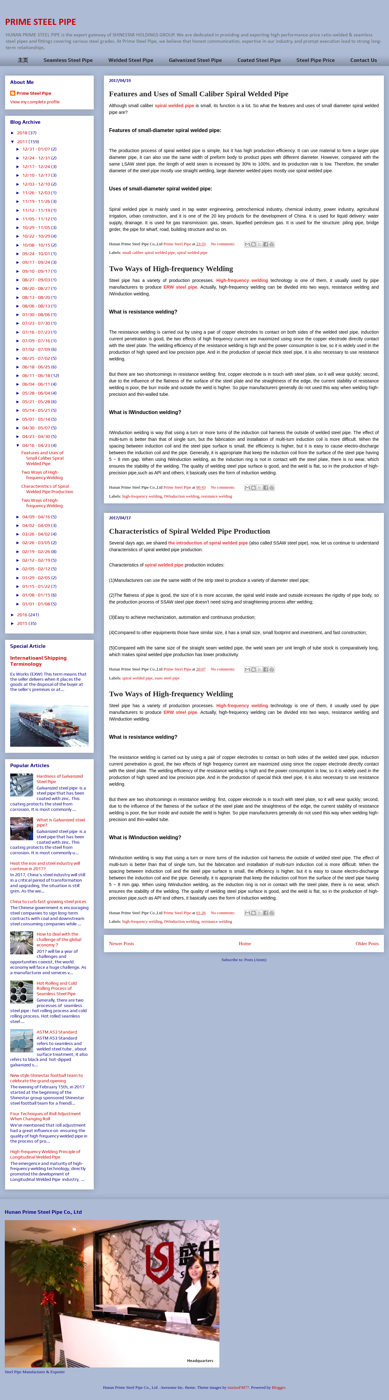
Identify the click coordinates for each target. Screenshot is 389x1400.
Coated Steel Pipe (259, 60)
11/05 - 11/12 (36, 218)
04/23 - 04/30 (36, 436)
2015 (22, 623)
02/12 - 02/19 (36, 560)
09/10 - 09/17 (36, 271)
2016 (22, 614)
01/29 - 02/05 (36, 577)
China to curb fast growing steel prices (48, 901)
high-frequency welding (142, 496)
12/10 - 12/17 (36, 175)
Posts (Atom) (255, 959)
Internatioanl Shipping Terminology (38, 661)
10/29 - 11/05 (36, 227)
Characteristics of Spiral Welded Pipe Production (189, 531)
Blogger (278, 1387)
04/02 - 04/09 (36, 525)
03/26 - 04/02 (36, 534)
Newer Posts (121, 943)
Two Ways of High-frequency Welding (171, 268)
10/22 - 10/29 (36, 236)
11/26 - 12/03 (36, 192)
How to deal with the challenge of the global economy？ (59, 939)
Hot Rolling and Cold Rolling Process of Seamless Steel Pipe (57, 988)
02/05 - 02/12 (36, 568)
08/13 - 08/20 (36, 297)
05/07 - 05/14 (36, 419)
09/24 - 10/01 (36, 253)
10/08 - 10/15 (36, 245)
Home (245, 943)
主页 (23, 60)
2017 (22, 141)
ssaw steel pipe (167, 678)
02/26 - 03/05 (36, 542)
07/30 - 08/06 (36, 314)
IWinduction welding (181, 496)
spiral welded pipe (192, 252)
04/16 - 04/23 (36, 445)
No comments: (223, 243)
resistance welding (216, 496)
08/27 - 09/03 (36, 279)
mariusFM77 (238, 1387)
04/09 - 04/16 (36, 516)
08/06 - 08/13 (36, 305)
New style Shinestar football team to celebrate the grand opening (46, 1078)
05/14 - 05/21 (36, 410)
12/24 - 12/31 (36, 157)
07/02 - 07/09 (36, 349)
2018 (22, 132)
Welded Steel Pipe (130, 60)
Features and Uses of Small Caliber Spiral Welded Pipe (199, 94)
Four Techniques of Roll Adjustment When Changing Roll (45, 1116)
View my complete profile (35, 101)
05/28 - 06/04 (36, 393)
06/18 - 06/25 (36, 366)
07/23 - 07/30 (36, 323)
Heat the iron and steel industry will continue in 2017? (45, 866)
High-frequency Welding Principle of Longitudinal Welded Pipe (45, 1154)
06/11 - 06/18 (36, 375)
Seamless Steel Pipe (68, 60)
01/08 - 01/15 (36, 594)
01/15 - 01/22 (36, 586)
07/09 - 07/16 (36, 340)
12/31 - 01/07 (36, 149)
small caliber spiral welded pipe (148, 252)
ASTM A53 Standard (57, 1031)
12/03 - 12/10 (36, 184)
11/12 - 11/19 (36, 210)
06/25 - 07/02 (36, 358)
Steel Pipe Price (316, 60)
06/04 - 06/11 (36, 384)
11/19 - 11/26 (36, 201)
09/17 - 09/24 (36, 262)
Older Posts (367, 943)
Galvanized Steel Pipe (195, 60)
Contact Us (363, 60)
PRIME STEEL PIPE (40, 22)
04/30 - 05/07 (36, 427)
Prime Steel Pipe (34, 93)
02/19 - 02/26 (36, 551)
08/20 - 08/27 (36, 288)
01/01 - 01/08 (36, 603)
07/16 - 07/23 (36, 332)
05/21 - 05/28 (36, 401)
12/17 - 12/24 (36, 166)
